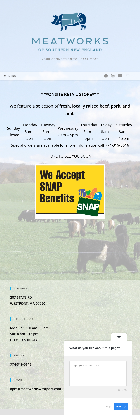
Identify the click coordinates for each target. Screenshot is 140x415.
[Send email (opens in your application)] (127, 76)
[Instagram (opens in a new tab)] (113, 76)
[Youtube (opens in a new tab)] (120, 76)
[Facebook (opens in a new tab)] (106, 76)
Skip (108, 406)
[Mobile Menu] (10, 75)
